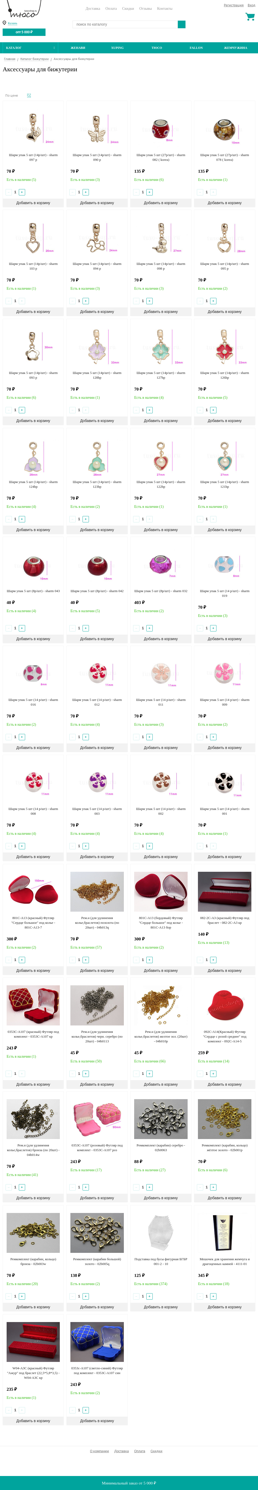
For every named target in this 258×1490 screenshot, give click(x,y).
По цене (11, 96)
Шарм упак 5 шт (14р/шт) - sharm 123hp (97, 484)
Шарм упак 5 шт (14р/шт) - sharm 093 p (33, 375)
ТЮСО (157, 48)
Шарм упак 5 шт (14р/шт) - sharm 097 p (33, 157)
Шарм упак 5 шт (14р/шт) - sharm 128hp (97, 375)
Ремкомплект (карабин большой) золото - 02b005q (97, 1261)
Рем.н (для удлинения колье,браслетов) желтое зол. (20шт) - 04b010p (160, 1036)
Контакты (165, 9)
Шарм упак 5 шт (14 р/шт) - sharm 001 (224, 811)
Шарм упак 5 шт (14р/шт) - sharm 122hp (161, 484)
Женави (78, 48)
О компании (99, 1451)
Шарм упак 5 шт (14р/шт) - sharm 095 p (224, 266)
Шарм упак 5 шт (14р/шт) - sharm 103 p (33, 266)
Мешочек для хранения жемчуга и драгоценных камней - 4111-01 (225, 1261)
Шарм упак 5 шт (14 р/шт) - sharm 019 (224, 593)
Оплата (111, 9)
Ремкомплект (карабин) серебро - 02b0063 (161, 1147)
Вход (251, 5)
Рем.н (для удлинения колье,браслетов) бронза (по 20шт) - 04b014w (33, 1150)
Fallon (196, 48)
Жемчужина (235, 48)
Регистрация (234, 5)
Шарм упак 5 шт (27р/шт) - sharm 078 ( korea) (224, 157)
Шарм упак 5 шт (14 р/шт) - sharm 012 (97, 702)
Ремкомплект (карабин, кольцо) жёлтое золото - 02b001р (225, 1147)
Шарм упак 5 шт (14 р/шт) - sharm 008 (33, 811)
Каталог (30, 48)
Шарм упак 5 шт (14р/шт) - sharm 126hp (224, 375)
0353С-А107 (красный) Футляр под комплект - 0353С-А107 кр (33, 1034)
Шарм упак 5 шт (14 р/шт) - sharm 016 (33, 702)
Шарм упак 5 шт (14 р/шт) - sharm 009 (224, 702)
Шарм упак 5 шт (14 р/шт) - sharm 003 (97, 811)
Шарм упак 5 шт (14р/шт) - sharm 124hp (33, 484)
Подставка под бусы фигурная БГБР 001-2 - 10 (160, 1261)
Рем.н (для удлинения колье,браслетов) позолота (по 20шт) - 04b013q (97, 922)
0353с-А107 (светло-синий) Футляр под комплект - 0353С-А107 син (97, 1370)
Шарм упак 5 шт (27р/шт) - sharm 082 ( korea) (161, 157)
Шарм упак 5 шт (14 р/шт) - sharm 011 (160, 702)
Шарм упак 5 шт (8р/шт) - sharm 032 (160, 591)
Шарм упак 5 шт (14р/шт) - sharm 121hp (224, 484)
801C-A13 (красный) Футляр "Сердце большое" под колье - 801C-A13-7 (33, 922)
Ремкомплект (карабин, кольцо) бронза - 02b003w (33, 1261)
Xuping (117, 48)
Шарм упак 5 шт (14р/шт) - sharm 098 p (161, 266)
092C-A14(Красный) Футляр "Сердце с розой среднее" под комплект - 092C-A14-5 (224, 1036)
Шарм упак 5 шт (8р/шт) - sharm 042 (97, 591)
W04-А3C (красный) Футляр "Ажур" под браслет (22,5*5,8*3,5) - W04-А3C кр (33, 1373)
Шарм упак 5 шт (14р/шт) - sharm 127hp (161, 375)
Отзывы (145, 9)
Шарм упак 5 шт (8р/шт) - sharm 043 (33, 591)
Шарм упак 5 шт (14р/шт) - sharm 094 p (97, 266)
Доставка (92, 9)
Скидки (128, 9)
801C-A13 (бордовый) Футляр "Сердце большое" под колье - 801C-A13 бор (161, 922)
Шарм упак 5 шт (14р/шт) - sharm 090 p (97, 157)
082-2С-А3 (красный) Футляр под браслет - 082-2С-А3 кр (224, 920)
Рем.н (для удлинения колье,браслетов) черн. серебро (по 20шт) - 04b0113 (97, 1036)
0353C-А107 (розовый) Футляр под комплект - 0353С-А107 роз (97, 1147)
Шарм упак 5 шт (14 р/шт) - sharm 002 (160, 811)
